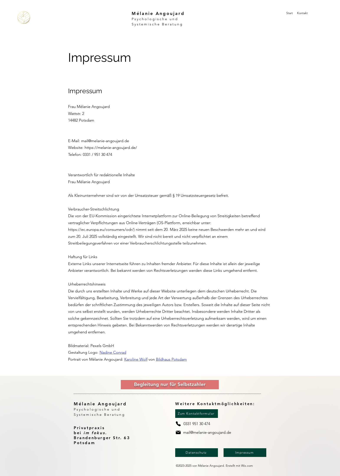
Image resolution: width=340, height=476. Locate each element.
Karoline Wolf (135, 359)
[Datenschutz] (196, 452)
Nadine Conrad (113, 352)
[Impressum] (245, 452)
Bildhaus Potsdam (171, 359)
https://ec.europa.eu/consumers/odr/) (101, 229)
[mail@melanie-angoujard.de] (205, 432)
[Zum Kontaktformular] (196, 413)
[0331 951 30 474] (197, 424)
